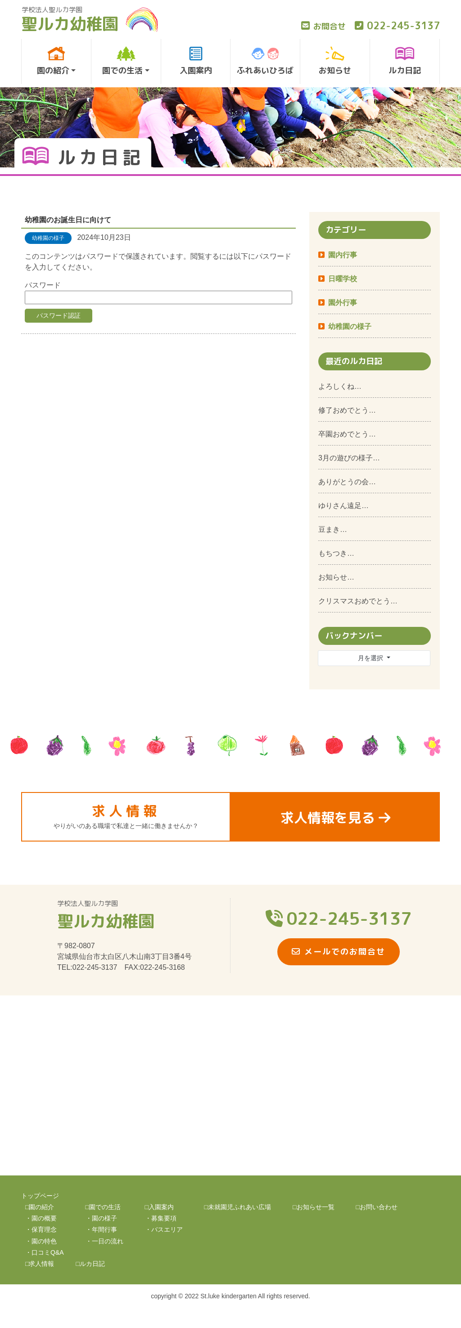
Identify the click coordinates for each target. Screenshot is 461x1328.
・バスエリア (164, 1229)
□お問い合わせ (377, 1207)
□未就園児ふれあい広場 (237, 1207)
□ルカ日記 (90, 1263)
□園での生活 (103, 1207)
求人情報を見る (335, 817)
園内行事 (342, 255)
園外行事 (342, 302)
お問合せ (323, 26)
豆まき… (332, 529)
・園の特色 (41, 1241)
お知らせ (335, 61)
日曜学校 (342, 279)
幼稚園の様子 (349, 326)
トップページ (40, 1195)
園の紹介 (53, 61)
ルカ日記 (405, 61)
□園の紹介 (39, 1207)
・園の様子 (101, 1218)
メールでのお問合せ (338, 951)
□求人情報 (39, 1263)
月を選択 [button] (371, 658)
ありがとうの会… (347, 482)
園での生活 (122, 61)
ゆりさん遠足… (343, 505)
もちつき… (336, 553)
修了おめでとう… (347, 410)
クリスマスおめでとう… (358, 601)
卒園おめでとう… (347, 434)
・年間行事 (101, 1229)
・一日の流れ (104, 1241)
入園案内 (196, 61)
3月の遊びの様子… (349, 458)
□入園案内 (159, 1207)
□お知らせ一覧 (313, 1207)
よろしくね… (340, 386)
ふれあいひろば (265, 61)
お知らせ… (336, 577)
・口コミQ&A (44, 1252)
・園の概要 (41, 1218)
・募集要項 (160, 1218)
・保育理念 (41, 1229)
